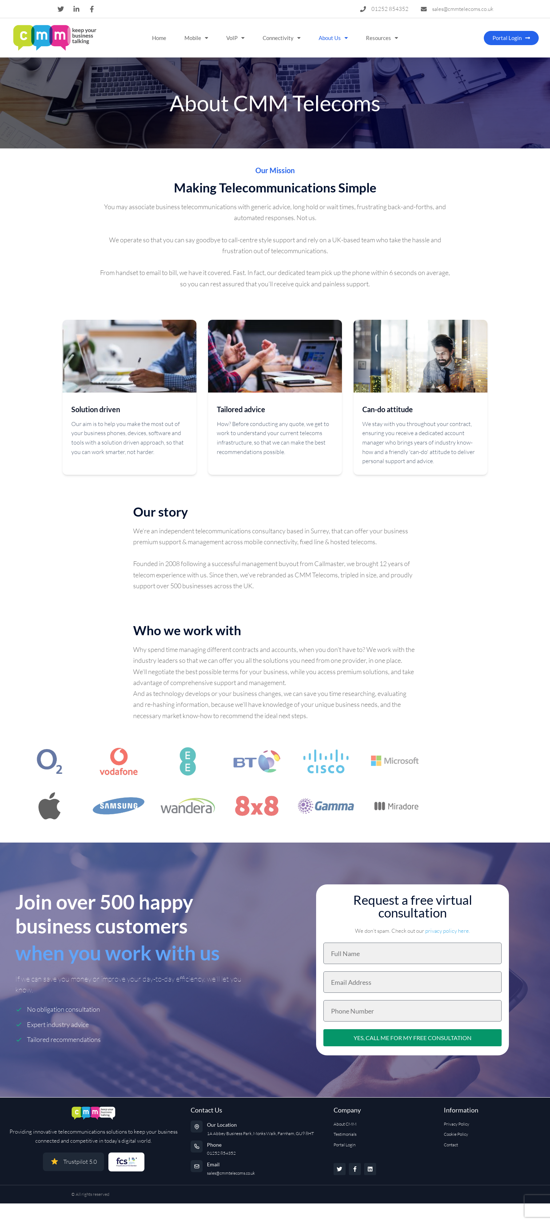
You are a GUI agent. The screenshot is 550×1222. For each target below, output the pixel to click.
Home (159, 38)
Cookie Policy (456, 1134)
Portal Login (344, 1144)
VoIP (235, 38)
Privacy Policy (456, 1124)
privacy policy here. (447, 930)
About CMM (345, 1124)
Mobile (196, 38)
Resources (382, 38)
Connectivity (281, 38)
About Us (333, 38)
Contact (451, 1144)
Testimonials (345, 1134)
